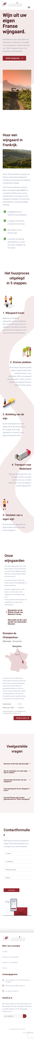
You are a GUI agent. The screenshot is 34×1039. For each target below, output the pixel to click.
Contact (4, 951)
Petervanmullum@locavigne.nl (15, 985)
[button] (28, 7)
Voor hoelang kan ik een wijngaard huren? (16, 791)
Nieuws (4, 968)
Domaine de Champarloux (10, 957)
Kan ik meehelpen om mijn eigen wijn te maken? (15, 773)
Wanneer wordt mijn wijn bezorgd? (16, 765)
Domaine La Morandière (10, 962)
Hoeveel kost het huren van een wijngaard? (15, 782)
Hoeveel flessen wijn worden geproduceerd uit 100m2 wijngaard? (17, 800)
